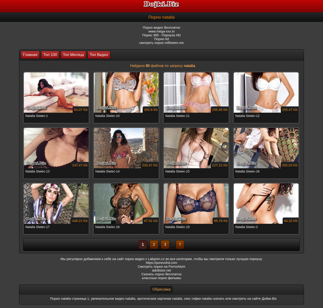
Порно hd (161, 39)
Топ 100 (50, 55)
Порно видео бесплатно (161, 27)
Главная (30, 55)
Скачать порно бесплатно (162, 274)
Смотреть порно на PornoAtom (162, 266)
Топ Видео (99, 55)
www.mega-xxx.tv (161, 31)
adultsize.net (161, 270)
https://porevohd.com (161, 263)
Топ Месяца (73, 55)
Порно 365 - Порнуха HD (161, 35)
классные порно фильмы (161, 278)
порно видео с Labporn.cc (145, 259)
